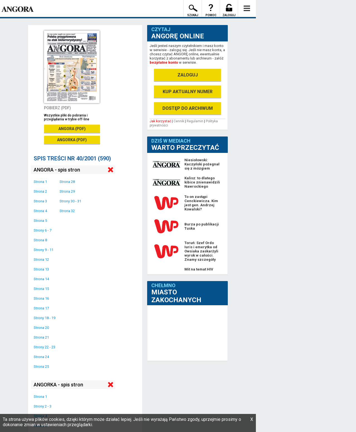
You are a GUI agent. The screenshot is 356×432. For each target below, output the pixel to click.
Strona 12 (41, 259)
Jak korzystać (160, 121)
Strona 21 (41, 337)
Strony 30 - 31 (70, 201)
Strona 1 (40, 182)
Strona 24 (41, 357)
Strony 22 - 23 (44, 347)
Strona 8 (40, 240)
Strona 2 (40, 191)
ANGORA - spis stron (57, 170)
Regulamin (195, 121)
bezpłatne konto (164, 62)
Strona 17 (41, 308)
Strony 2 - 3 (42, 406)
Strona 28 (67, 182)
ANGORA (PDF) (72, 128)
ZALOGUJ (187, 75)
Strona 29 (67, 191)
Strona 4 (40, 211)
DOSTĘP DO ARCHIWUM (187, 108)
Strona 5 (40, 221)
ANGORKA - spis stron (58, 385)
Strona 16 (41, 298)
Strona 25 (41, 366)
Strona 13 (41, 269)
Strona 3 (40, 201)
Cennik (179, 121)
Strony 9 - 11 (43, 250)
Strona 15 (41, 289)
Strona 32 (67, 211)
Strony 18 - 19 (44, 318)
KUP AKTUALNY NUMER (187, 91)
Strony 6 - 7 (42, 230)
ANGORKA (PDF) (72, 140)
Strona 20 (41, 328)
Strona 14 (41, 279)
